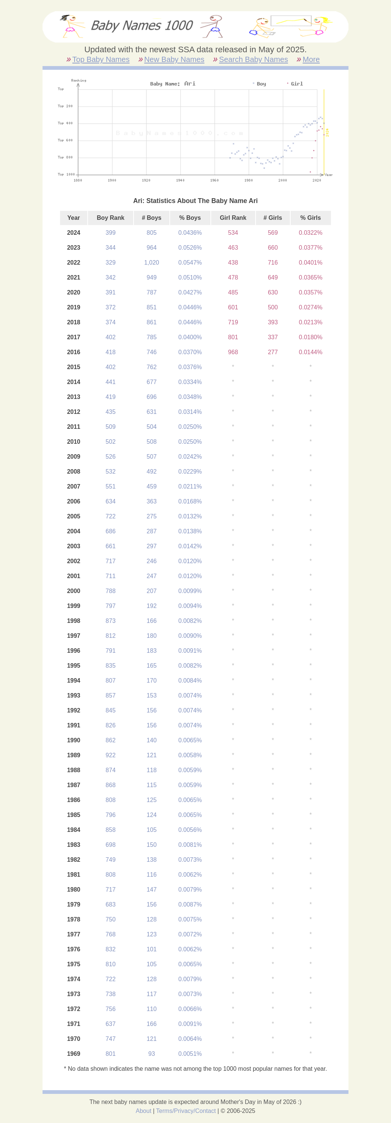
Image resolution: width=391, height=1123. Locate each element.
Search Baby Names (253, 59)
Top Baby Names (100, 59)
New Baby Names (174, 59)
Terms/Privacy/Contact (186, 1111)
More (311, 59)
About (143, 1111)
